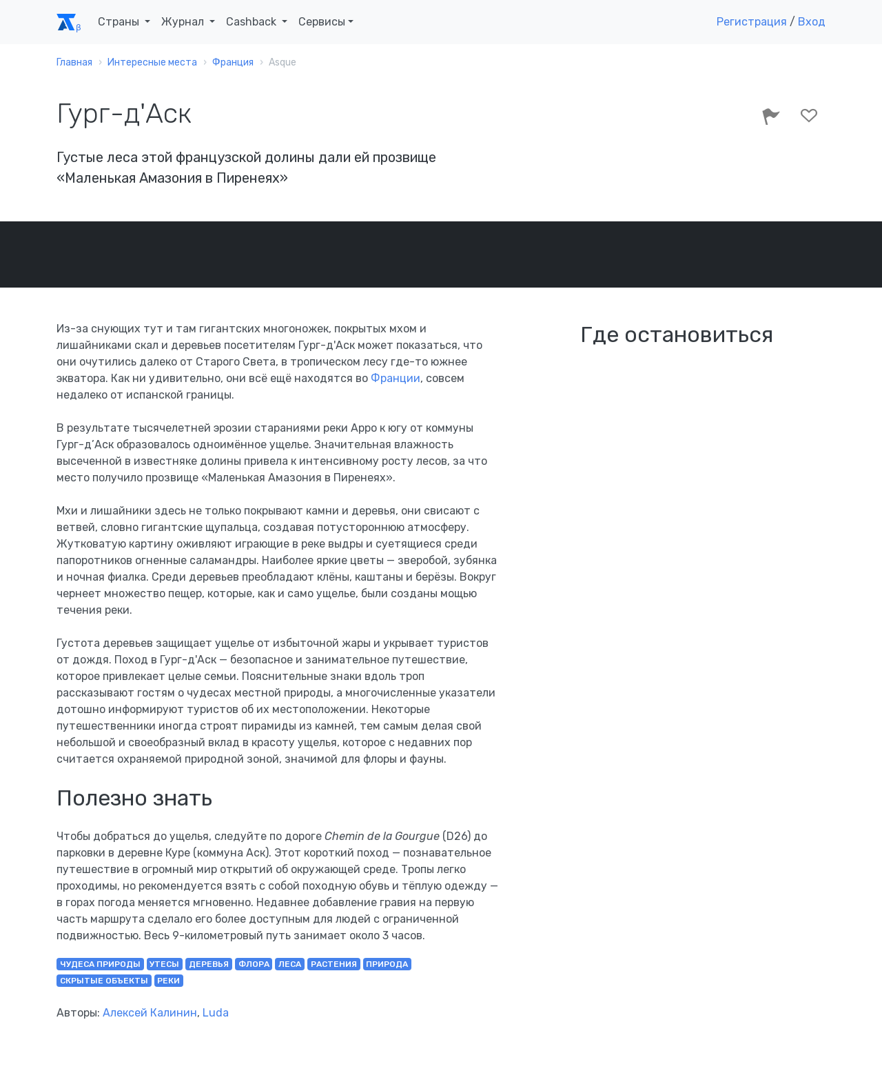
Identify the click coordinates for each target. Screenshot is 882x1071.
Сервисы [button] (321, 21)
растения (334, 964)
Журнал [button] (184, 21)
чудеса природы (100, 964)
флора (253, 964)
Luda (216, 1012)
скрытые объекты (104, 980)
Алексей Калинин (150, 1012)
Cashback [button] (252, 21)
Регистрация (752, 21)
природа (387, 964)
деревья (209, 964)
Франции (395, 378)
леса (289, 964)
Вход (811, 21)
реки (168, 980)
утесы (164, 964)
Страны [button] (120, 21)
